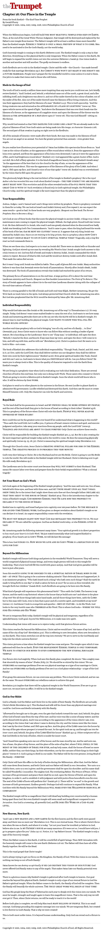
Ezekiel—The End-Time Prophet (32, 19)
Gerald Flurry (11, 22)
